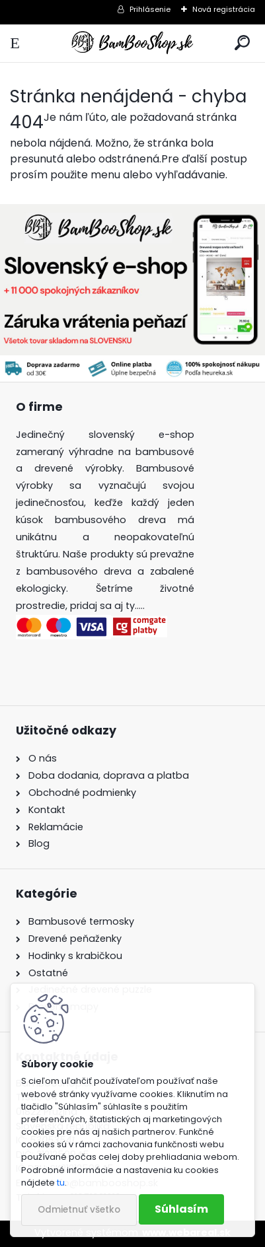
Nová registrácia (223, 9)
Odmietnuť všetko (79, 1209)
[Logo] (132, 43)
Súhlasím (181, 1209)
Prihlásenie (150, 9)
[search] (242, 43)
